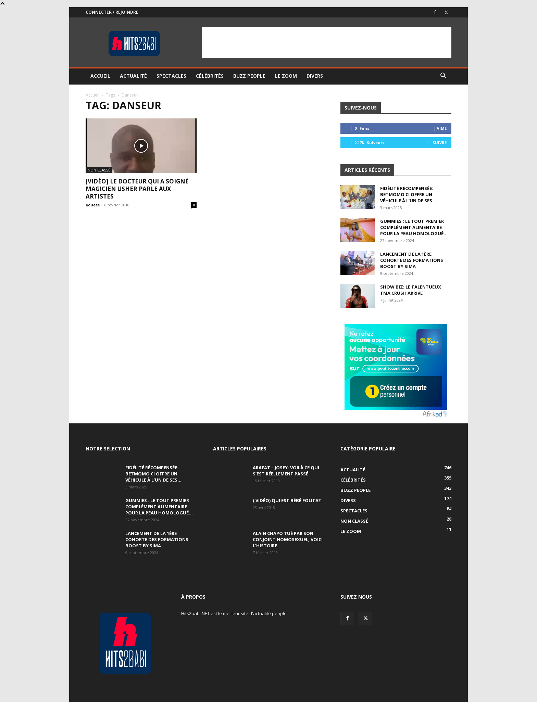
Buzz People (249, 76)
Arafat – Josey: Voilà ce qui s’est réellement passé (286, 470)
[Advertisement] (326, 42)
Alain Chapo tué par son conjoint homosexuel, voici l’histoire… (288, 539)
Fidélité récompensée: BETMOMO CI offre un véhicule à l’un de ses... (408, 194)
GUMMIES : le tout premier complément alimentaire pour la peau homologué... (414, 227)
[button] (443, 76)
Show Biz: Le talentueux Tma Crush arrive (410, 290)
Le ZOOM (286, 76)
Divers (315, 76)
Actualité (133, 76)
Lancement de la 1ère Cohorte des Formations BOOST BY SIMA (411, 260)
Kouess (93, 204)
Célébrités (210, 76)
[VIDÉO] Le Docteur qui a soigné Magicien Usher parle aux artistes (137, 188)
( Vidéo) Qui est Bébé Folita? (287, 500)
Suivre (440, 142)
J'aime (440, 128)
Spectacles (171, 76)
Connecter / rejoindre (112, 12)
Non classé (99, 170)
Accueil (100, 76)
